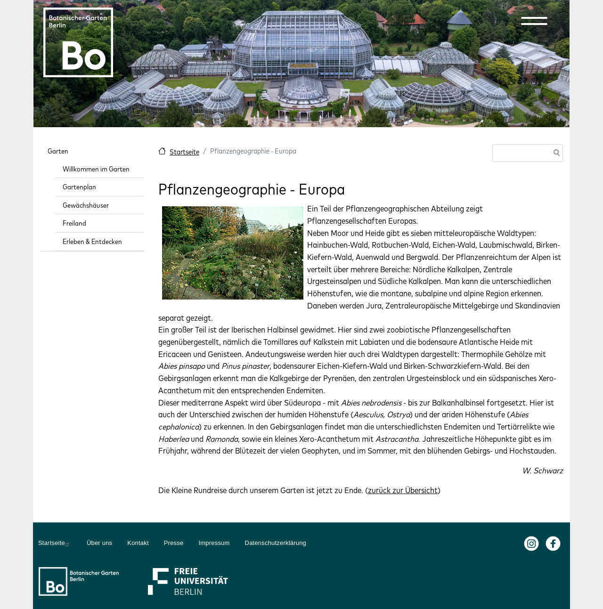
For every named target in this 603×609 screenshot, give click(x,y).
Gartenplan (79, 186)
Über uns (99, 542)
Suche (555, 153)
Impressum (213, 542)
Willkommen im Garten (96, 168)
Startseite (184, 151)
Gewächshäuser (86, 205)
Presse (174, 542)
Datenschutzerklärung (275, 542)
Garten (58, 150)
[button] (534, 20)
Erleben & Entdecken (92, 241)
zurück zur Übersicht (403, 490)
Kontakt (138, 542)
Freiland (74, 223)
